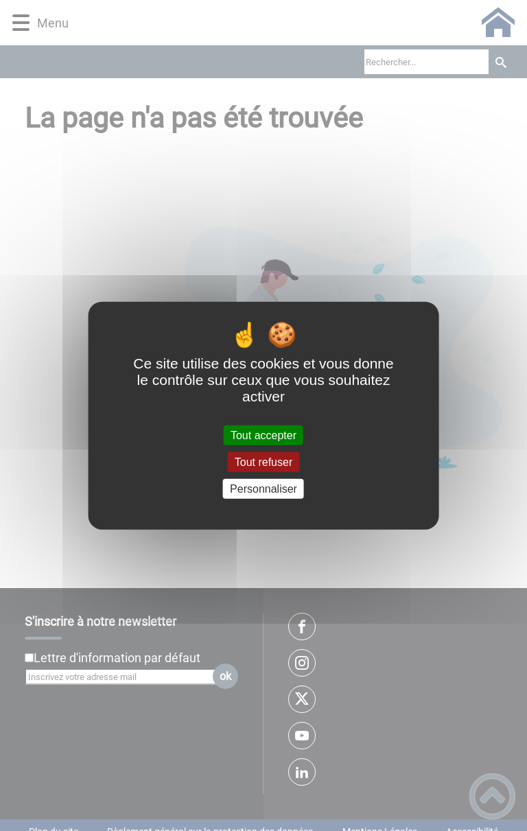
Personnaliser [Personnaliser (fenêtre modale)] (263, 489)
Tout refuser (263, 461)
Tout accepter (263, 435)
